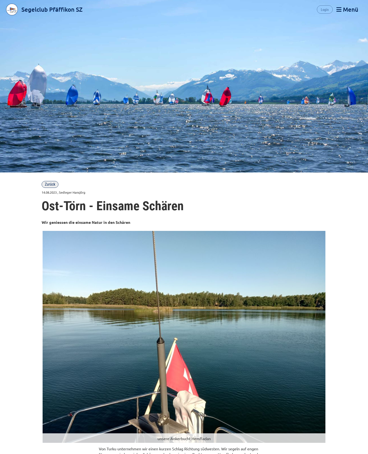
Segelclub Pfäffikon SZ (52, 9)
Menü (347, 9)
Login (325, 9)
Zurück (50, 184)
